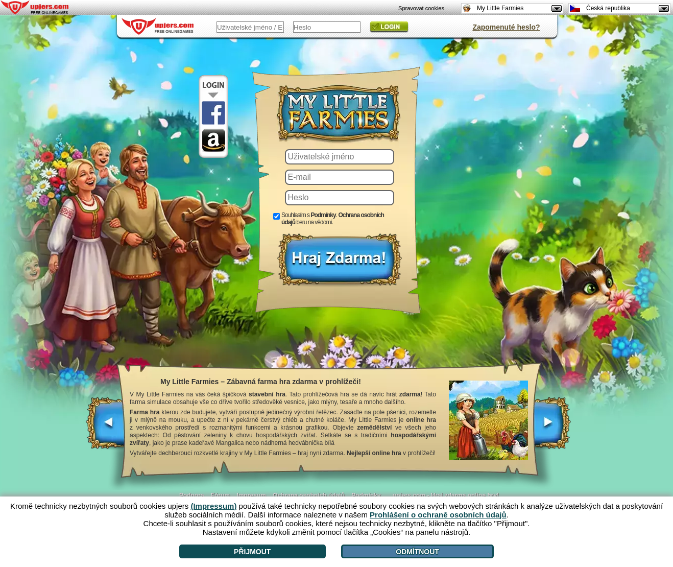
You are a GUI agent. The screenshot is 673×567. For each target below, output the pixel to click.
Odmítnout (417, 552)
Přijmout (252, 552)
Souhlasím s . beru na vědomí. (332, 218)
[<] (106, 428)
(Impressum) (213, 506)
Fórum (220, 495)
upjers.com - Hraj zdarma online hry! (446, 495)
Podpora (191, 495)
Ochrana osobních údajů (309, 495)
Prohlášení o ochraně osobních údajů (438, 514)
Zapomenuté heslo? (506, 27)
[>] (551, 428)
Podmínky (365, 495)
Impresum (251, 495)
